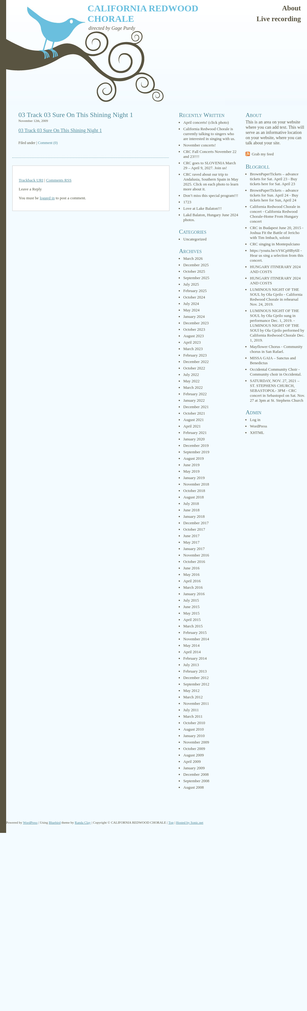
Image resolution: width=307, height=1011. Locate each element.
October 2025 (194, 271)
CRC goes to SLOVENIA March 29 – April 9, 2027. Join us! (209, 165)
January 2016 (194, 593)
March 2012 (193, 697)
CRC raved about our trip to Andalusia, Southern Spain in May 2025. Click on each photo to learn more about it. (210, 181)
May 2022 (191, 381)
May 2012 (191, 690)
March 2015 (193, 626)
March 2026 (193, 258)
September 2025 (196, 277)
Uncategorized (195, 239)
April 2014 (192, 652)
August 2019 (193, 458)
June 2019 (191, 465)
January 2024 (194, 316)
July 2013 (191, 664)
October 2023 (194, 329)
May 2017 (191, 542)
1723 (187, 202)
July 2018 (191, 503)
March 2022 (193, 387)
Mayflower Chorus (265, 346)
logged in (47, 198)
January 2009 (194, 768)
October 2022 (194, 368)
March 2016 (193, 587)
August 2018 (193, 497)
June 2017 (191, 535)
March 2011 (193, 716)
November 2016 (196, 555)
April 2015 (192, 619)
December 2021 (196, 406)
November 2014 (196, 639)
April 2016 (192, 581)
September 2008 (196, 781)
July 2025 (191, 284)
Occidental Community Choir (273, 369)
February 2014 (195, 658)
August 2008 (193, 787)
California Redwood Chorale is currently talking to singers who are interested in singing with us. (209, 134)
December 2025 (196, 265)
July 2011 (191, 710)
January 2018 (194, 516)
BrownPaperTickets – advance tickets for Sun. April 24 (274, 192)
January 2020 (194, 439)
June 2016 (191, 568)
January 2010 (194, 735)
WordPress (258, 426)
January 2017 (194, 548)
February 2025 (195, 290)
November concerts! (199, 145)
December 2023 (196, 323)
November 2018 (196, 484)
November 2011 (196, 703)
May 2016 (191, 574)
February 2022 (195, 394)
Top (171, 822)
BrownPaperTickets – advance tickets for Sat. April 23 (274, 176)
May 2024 (191, 310)
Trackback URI (31, 180)
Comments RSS (59, 180)
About (291, 8)
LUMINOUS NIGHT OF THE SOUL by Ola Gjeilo (274, 292)
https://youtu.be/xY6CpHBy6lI (274, 250)
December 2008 (196, 774)
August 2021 (193, 419)
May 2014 (191, 645)
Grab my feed (263, 154)
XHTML (257, 432)
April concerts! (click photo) (206, 122)
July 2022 (191, 374)
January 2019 (194, 477)
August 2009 (193, 755)
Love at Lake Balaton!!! (202, 208)
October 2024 (194, 297)
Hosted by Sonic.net (189, 822)
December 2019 (196, 445)
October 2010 (194, 722)
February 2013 (195, 671)
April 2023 (192, 342)
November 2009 (196, 742)
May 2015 (191, 613)
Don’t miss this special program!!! (210, 195)
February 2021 (195, 432)
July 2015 (191, 600)
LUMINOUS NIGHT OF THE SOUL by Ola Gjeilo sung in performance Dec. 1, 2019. (274, 315)
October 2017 (194, 529)
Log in (255, 419)
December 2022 (196, 361)
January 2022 (194, 400)
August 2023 (193, 336)
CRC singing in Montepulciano (275, 244)
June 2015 (191, 606)
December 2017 (196, 523)
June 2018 (191, 510)
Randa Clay (83, 822)
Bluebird (55, 822)
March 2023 (193, 348)
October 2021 (194, 413)
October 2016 (194, 561)
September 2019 (196, 452)
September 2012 (196, 684)
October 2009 (194, 748)
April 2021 (192, 426)
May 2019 (191, 471)
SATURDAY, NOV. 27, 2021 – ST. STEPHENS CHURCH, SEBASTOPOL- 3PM (274, 385)
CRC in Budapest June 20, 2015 (275, 227)
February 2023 (195, 355)
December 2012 (196, 677)
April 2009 (192, 761)
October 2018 (194, 490)
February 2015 (195, 632)
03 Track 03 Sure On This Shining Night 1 (75, 115)
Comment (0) (47, 143)
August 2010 (193, 729)
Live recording (278, 19)
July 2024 (191, 303)
